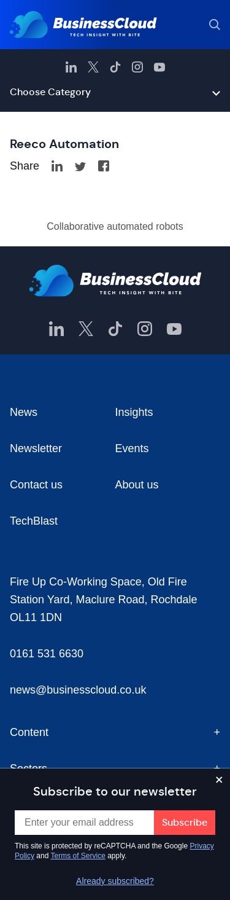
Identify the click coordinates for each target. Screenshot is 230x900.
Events (132, 448)
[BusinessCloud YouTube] (159, 66)
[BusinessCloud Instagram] (137, 66)
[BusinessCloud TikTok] (115, 66)
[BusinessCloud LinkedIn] (71, 66)
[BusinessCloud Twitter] (93, 66)
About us (137, 485)
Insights (134, 412)
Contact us (36, 485)
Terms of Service (78, 855)
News (23, 412)
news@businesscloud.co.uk (78, 690)
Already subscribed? (115, 881)
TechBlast (34, 521)
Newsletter (36, 448)
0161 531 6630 (46, 654)
